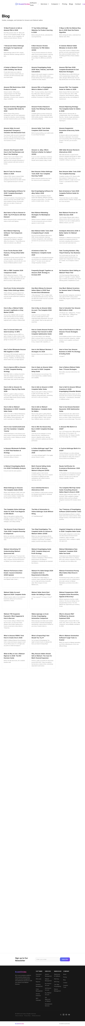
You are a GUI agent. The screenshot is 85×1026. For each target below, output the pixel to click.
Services (45, 4)
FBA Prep (56, 980)
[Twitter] (61, 1015)
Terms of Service (19, 1015)
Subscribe (65, 960)
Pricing (64, 4)
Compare (55, 4)
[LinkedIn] (63, 1015)
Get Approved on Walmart (48, 1000)
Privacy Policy (27, 1015)
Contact (78, 4)
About (64, 975)
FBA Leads (38, 980)
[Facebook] (66, 1015)
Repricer (38, 982)
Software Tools (34, 4)
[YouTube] (69, 1015)
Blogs (71, 4)
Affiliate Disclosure (36, 1015)
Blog (64, 981)
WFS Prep (56, 982)
